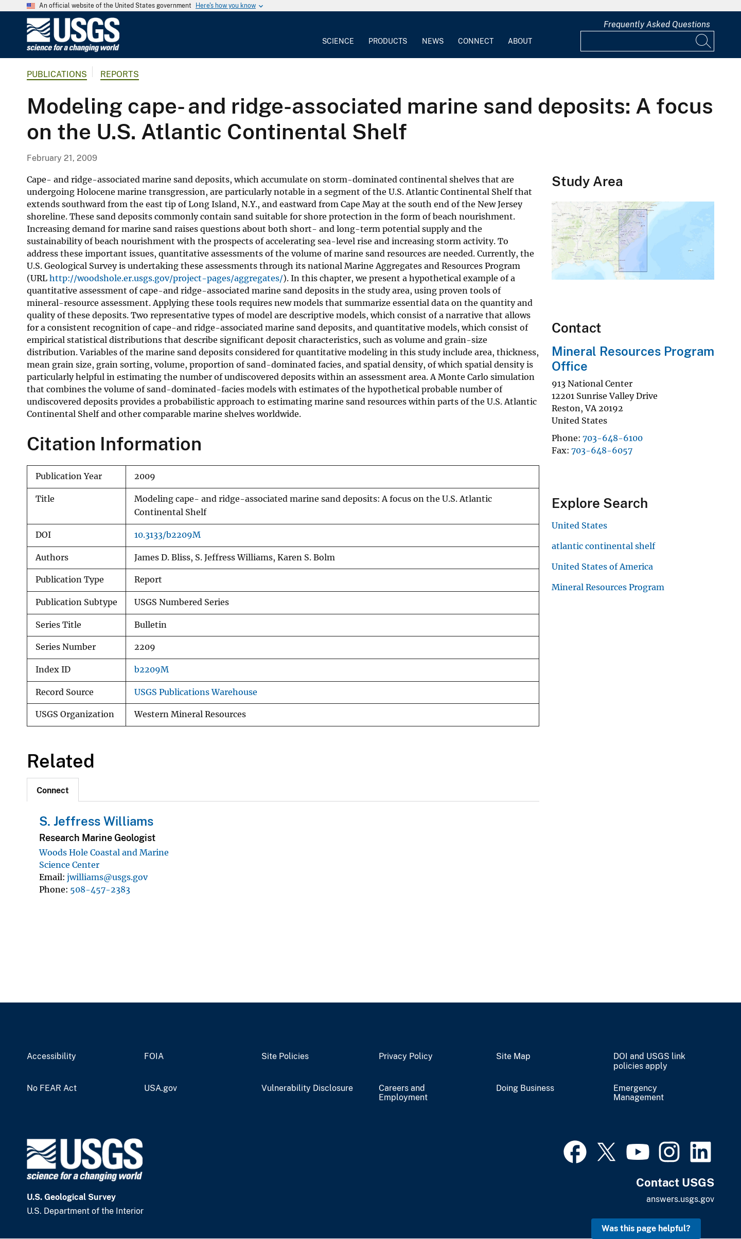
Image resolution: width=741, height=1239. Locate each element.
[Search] (704, 41)
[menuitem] (338, 34)
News (433, 41)
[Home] (73, 49)
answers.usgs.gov (680, 1199)
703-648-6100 (613, 438)
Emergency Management (638, 1093)
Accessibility (51, 1056)
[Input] (647, 41)
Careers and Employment (403, 1093)
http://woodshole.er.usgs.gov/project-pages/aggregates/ (166, 278)
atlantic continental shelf (603, 546)
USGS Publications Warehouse (195, 692)
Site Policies (285, 1056)
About (520, 41)
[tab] (53, 789)
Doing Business (525, 1088)
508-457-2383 (100, 889)
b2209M (151, 670)
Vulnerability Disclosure (307, 1088)
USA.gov (160, 1088)
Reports (119, 74)
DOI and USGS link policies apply (649, 1061)
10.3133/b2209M (167, 535)
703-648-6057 (601, 450)
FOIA (154, 1056)
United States (579, 525)
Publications (57, 74)
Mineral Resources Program (608, 587)
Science (338, 41)
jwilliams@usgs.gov (107, 877)
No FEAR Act (52, 1088)
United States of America (602, 566)
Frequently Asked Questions (657, 24)
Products (387, 41)
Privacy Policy (406, 1056)
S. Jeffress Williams (96, 821)
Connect (475, 41)
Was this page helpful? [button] (646, 1228)
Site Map (513, 1056)
